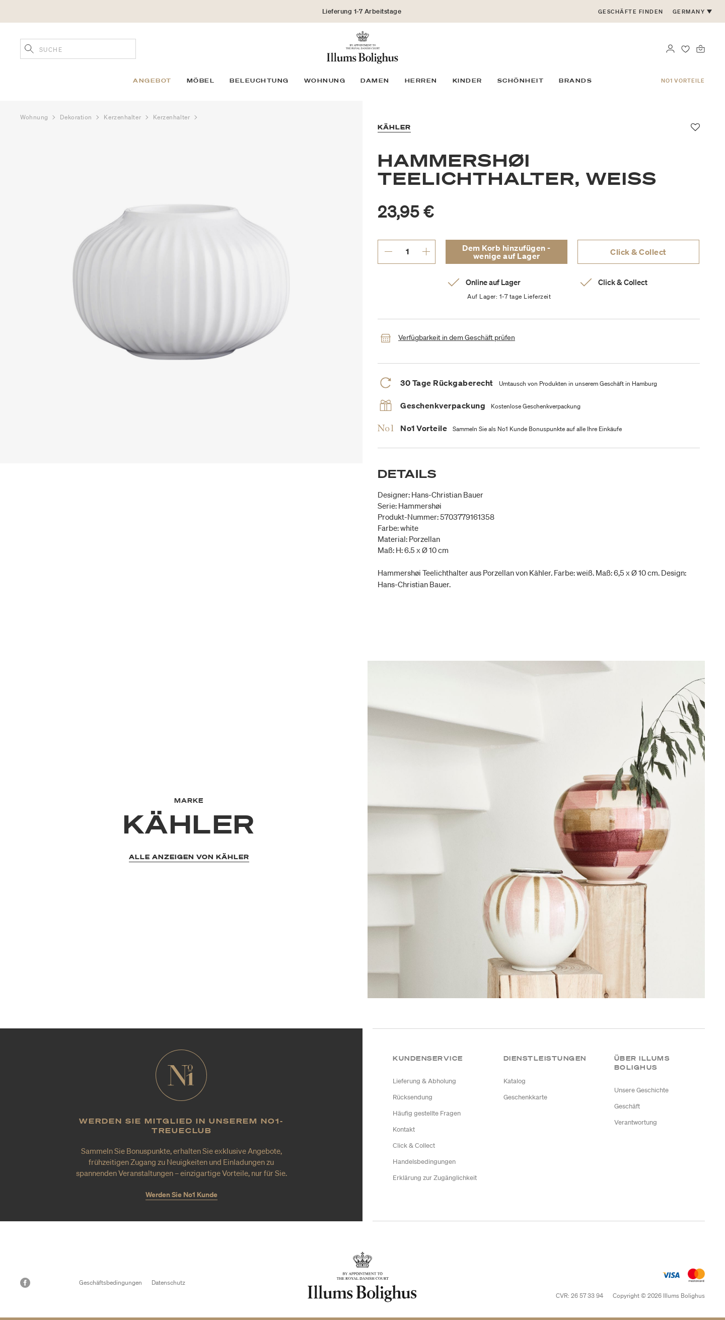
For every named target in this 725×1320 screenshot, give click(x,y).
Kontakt (404, 1129)
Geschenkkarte (525, 1097)
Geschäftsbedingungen (110, 1282)
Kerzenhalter (123, 117)
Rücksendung (412, 1097)
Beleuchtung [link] (259, 81)
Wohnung (35, 117)
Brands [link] (575, 81)
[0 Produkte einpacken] (700, 48)
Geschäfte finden (631, 12)
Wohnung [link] (325, 81)
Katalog (514, 1081)
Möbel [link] (201, 81)
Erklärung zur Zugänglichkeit (435, 1177)
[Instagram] (43, 1283)
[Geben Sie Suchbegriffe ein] (29, 49)
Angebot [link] (152, 81)
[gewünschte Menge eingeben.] (407, 251)
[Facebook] (25, 1283)
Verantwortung (635, 1122)
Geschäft (627, 1106)
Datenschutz (168, 1282)
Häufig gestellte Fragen (427, 1113)
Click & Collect (638, 252)
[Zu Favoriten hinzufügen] (695, 127)
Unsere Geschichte (641, 1090)
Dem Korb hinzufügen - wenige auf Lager (506, 252)
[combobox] (78, 49)
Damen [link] (375, 81)
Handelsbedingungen (424, 1161)
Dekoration (77, 117)
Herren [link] (421, 81)
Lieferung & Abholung (424, 1081)
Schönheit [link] (520, 81)
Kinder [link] (467, 81)
